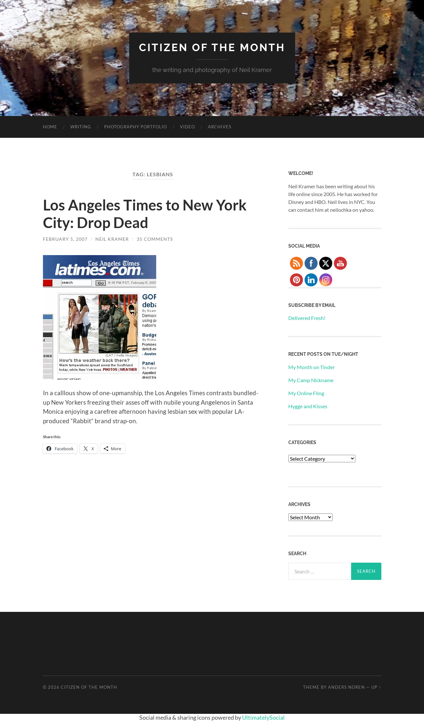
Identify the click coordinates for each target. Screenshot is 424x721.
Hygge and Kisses (307, 406)
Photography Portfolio (135, 126)
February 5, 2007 (65, 239)
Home (50, 126)
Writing (80, 126)
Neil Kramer (112, 239)
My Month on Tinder (311, 367)
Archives (219, 126)
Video (187, 126)
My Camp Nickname (311, 380)
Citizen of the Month (212, 47)
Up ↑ (376, 687)
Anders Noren (346, 687)
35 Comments (155, 239)
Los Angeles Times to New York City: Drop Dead (145, 213)
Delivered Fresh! (306, 318)
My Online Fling (306, 393)
